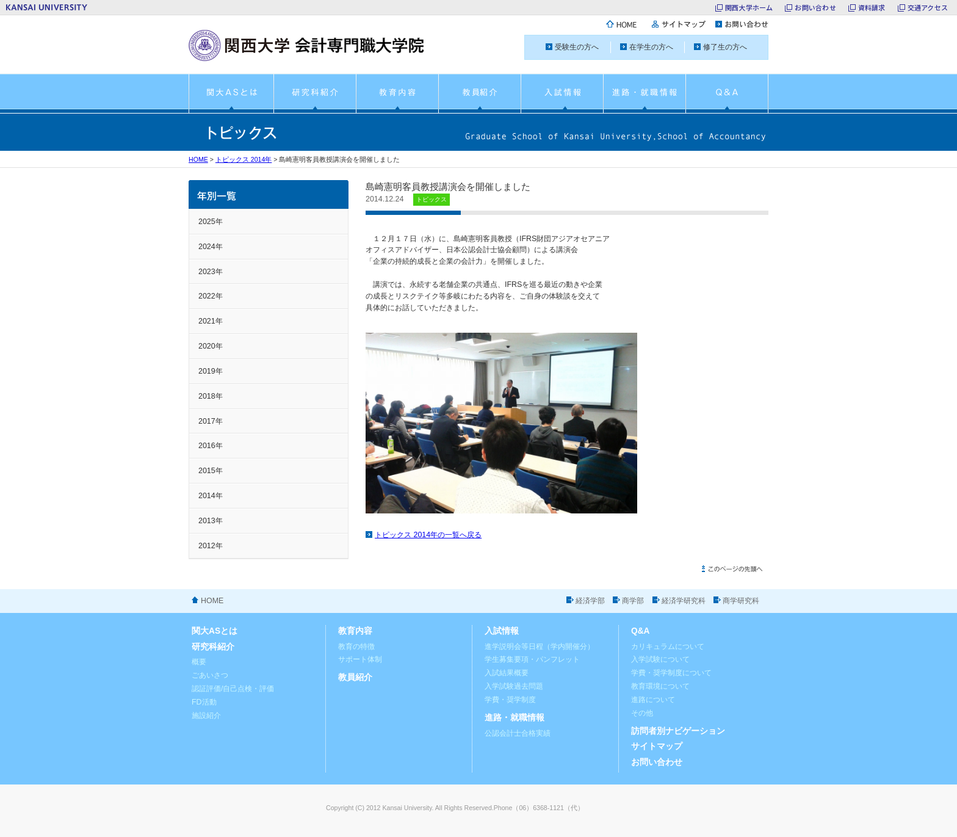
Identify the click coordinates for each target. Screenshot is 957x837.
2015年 (210, 470)
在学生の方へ (651, 47)
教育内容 (355, 631)
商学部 (633, 600)
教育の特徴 (356, 646)
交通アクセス (928, 7)
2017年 (210, 421)
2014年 (210, 495)
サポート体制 (360, 659)
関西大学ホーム (749, 7)
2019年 (210, 371)
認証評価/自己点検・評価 (233, 688)
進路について (653, 699)
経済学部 (590, 600)
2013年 (210, 520)
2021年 (210, 321)
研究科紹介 (213, 646)
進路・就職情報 (514, 717)
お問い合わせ (815, 7)
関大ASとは (214, 631)
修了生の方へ (725, 47)
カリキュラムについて (667, 646)
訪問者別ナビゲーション (678, 731)
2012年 (210, 546)
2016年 (210, 445)
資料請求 (872, 7)
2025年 (210, 221)
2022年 (210, 296)
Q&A (640, 631)
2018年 (210, 396)
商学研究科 (741, 600)
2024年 (210, 246)
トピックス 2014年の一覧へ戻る (428, 535)
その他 (642, 713)
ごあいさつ (210, 675)
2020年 (210, 346)
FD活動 (204, 702)
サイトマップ (656, 746)
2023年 (210, 271)
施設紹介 (206, 715)
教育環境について (660, 686)
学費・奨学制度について (671, 673)
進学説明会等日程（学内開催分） (539, 646)
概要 (199, 662)
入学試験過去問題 (514, 686)
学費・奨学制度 (510, 699)
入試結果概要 (507, 673)
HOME (198, 159)
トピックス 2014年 (243, 159)
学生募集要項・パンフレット (532, 659)
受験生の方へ (577, 47)
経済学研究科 (684, 600)
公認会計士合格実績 (518, 733)
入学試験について (660, 659)
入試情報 (502, 631)
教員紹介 (355, 677)
